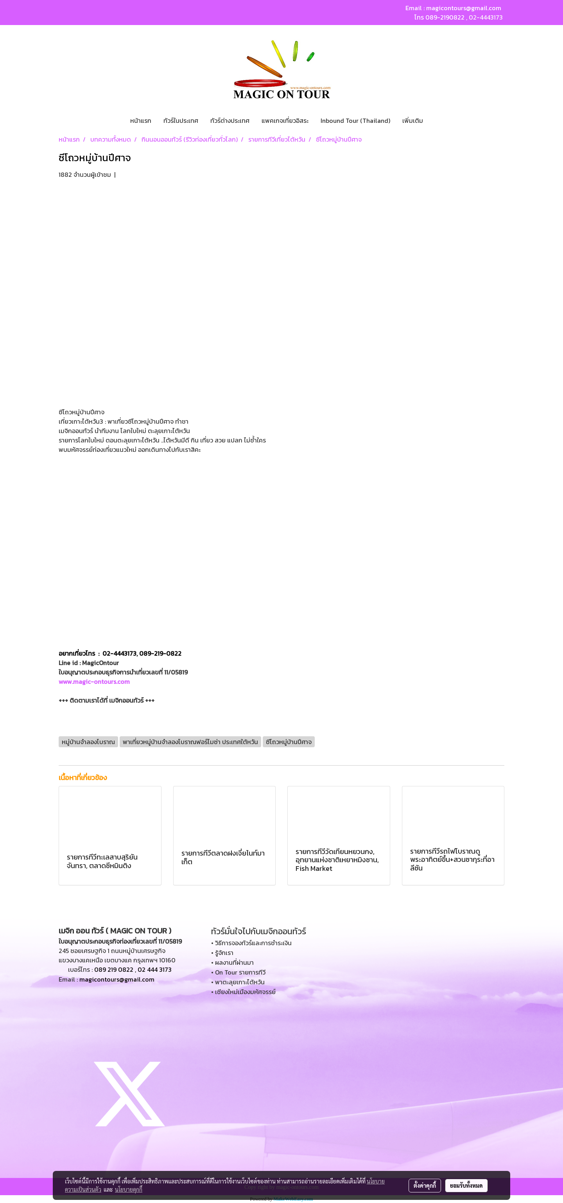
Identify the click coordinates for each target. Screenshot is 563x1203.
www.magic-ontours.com (94, 681)
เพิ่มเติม (412, 120)
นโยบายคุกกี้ (128, 1189)
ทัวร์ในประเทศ (180, 120)
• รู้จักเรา (222, 952)
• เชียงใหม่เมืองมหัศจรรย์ (243, 991)
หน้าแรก (140, 120)
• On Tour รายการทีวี (238, 972)
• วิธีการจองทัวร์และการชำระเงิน (251, 943)
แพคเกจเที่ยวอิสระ (285, 120)
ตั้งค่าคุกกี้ (425, 1185)
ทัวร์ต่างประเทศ (229, 120)
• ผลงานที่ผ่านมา (232, 962)
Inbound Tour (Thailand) (355, 120)
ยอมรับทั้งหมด (466, 1185)
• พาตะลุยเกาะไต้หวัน (238, 982)
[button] (436, 120)
